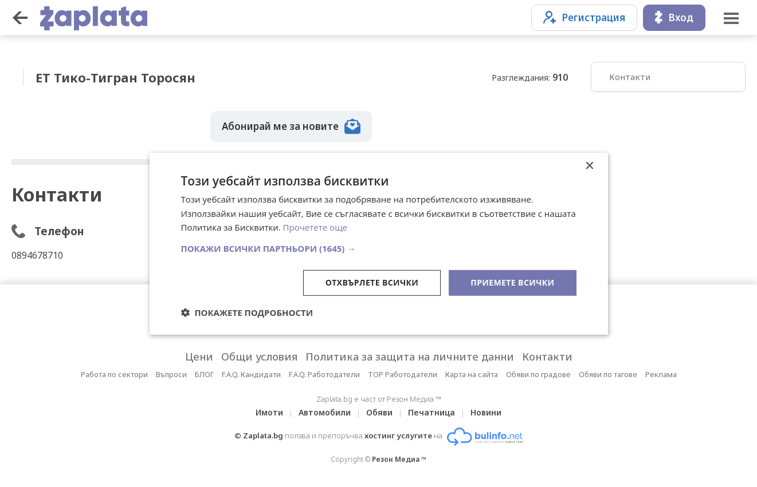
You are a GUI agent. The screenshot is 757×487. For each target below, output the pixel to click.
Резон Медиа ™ (399, 459)
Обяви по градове (538, 374)
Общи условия (259, 356)
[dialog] (379, 243)
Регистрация (584, 17)
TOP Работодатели (402, 374)
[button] (378, 248)
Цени (199, 356)
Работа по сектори (114, 374)
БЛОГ (204, 374)
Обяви (379, 412)
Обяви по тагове (608, 374)
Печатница (431, 412)
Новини (485, 412)
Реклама (661, 374)
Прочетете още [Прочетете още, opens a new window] (315, 227)
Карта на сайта (471, 374)
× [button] (589, 165)
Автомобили (325, 412)
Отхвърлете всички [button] (372, 282)
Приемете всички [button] (512, 282)
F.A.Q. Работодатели (324, 374)
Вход (674, 17)
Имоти (269, 412)
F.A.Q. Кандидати (251, 374)
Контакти (629, 76)
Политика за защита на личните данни (409, 356)
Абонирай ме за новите (291, 126)
